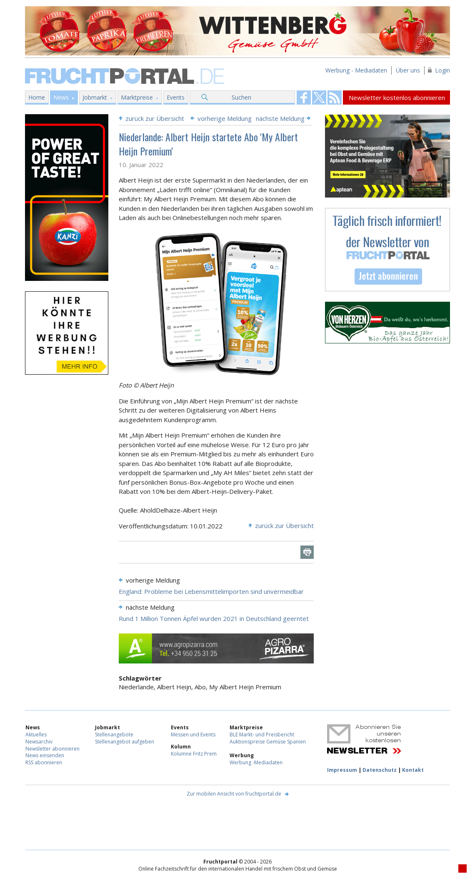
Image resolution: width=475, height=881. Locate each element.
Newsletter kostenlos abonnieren (397, 97)
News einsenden (44, 755)
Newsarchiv (38, 741)
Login (442, 70)
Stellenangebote (114, 734)
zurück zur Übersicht (154, 118)
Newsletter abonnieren (52, 748)
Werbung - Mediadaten (356, 70)
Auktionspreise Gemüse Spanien (268, 741)
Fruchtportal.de (126, 75)
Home (36, 97)
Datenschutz (379, 769)
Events (176, 97)
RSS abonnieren (43, 762)
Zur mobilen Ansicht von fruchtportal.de (234, 793)
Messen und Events (193, 734)
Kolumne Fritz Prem (194, 753)
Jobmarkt (94, 97)
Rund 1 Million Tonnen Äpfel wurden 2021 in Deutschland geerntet (214, 618)
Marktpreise (137, 97)
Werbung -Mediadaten (256, 762)
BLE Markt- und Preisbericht (262, 734)
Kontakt (413, 769)
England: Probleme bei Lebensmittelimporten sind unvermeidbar (211, 591)
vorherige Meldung (225, 118)
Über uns (408, 70)
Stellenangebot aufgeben (124, 741)
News (61, 97)
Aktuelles (36, 734)
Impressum (342, 769)
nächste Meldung (280, 118)
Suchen (241, 97)
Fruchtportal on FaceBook (304, 97)
